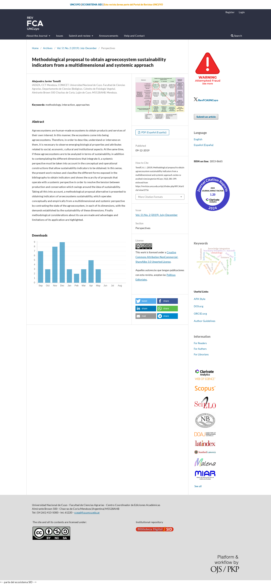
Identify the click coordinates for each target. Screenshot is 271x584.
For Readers (200, 343)
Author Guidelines (204, 320)
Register (229, 12)
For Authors (200, 348)
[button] (146, 301)
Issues (59, 35)
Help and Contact (134, 35)
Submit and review (80, 35)
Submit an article (206, 116)
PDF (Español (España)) (154, 132)
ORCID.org (200, 313)
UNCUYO (75, 4)
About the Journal (37, 35)
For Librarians (201, 354)
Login (242, 12)
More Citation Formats (150, 196)
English (198, 139)
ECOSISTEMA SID (92, 4)
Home (35, 48)
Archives (48, 48)
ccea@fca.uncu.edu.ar (87, 512)
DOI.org (198, 306)
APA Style (199, 298)
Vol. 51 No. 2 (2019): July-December (77, 48)
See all (198, 486)
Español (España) (203, 144)
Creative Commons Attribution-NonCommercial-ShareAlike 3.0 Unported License (157, 257)
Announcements (108, 35)
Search (236, 35)
